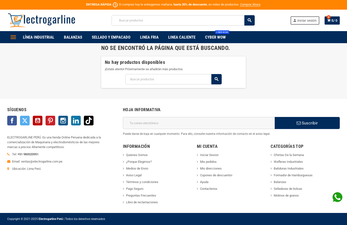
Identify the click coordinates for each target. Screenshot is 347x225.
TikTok (88, 120)
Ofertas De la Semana (289, 155)
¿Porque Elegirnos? (139, 162)
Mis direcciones (211, 168)
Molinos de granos (286, 195)
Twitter (25, 120)
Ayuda (204, 182)
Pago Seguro (134, 189)
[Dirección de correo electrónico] (199, 123)
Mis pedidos (208, 162)
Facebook (12, 120)
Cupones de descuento (215, 175)
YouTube (37, 120)
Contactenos (208, 189)
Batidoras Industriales (289, 168)
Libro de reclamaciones (142, 202)
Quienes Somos (137, 155)
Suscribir (307, 123)
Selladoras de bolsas (288, 189)
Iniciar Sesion (209, 155)
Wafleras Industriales (288, 162)
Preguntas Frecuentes (141, 195)
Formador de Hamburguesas (293, 175)
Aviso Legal (134, 175)
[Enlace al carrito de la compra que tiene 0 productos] (332, 20)
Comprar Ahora (250, 4)
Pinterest (50, 120)
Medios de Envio (137, 168)
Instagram (63, 120)
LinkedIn (76, 120)
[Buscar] (183, 20)
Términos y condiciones (142, 182)
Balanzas (280, 182)
